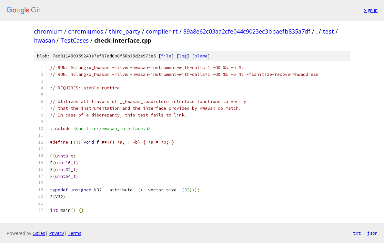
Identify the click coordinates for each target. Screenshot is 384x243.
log (183, 56)
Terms (74, 233)
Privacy (56, 233)
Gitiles (39, 233)
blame (201, 56)
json (372, 233)
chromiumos (85, 31)
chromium (48, 31)
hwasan (44, 40)
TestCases (74, 40)
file (166, 56)
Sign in (371, 10)
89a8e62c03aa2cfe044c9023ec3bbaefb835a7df (246, 31)
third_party (124, 31)
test (328, 31)
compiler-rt (162, 31)
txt (357, 233)
